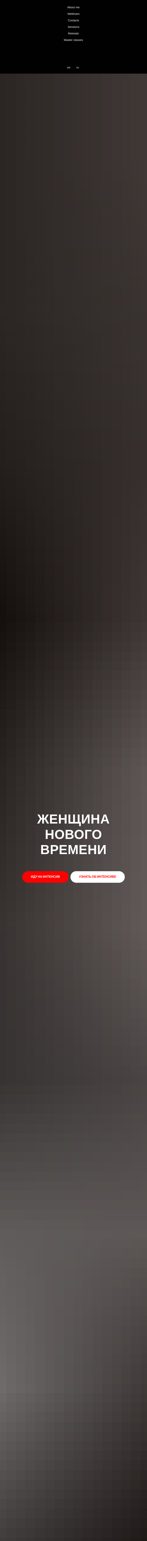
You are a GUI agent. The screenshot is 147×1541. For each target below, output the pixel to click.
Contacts (73, 20)
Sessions (73, 26)
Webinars (73, 13)
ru (77, 67)
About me (73, 7)
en (68, 67)
